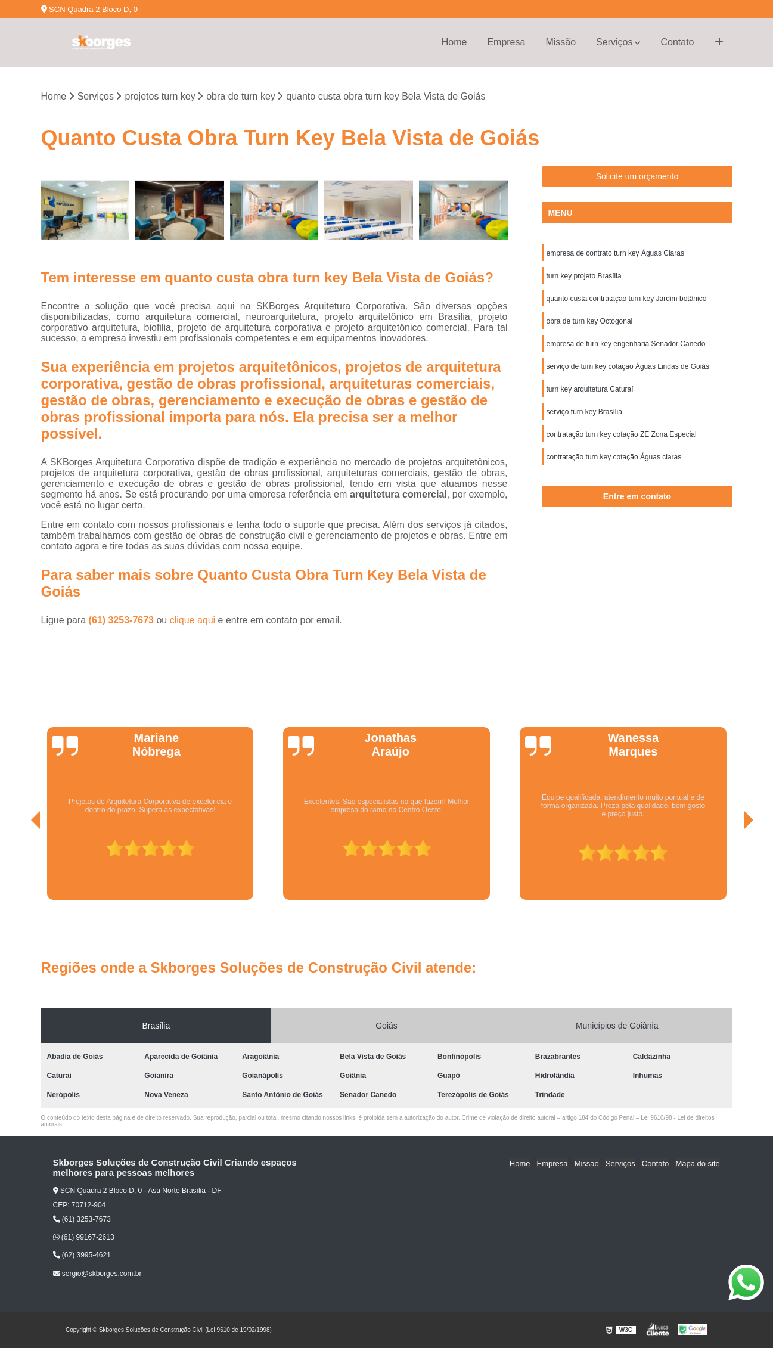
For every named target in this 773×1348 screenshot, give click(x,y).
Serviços (614, 42)
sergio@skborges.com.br (97, 1273)
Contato (677, 42)
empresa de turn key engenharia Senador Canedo (626, 344)
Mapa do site (698, 1162)
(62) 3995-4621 (82, 1255)
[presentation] (19, 866)
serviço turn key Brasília (584, 412)
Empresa (506, 42)
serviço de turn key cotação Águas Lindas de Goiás (628, 367)
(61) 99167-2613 (83, 1238)
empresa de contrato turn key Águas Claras (615, 254)
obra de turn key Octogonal (590, 322)
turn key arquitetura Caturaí (590, 390)
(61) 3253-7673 (123, 620)
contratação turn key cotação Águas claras (614, 458)
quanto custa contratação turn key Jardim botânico (627, 299)
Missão (560, 42)
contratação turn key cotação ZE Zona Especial (622, 435)
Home (454, 42)
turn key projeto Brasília (584, 276)
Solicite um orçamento (637, 177)
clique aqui (193, 620)
